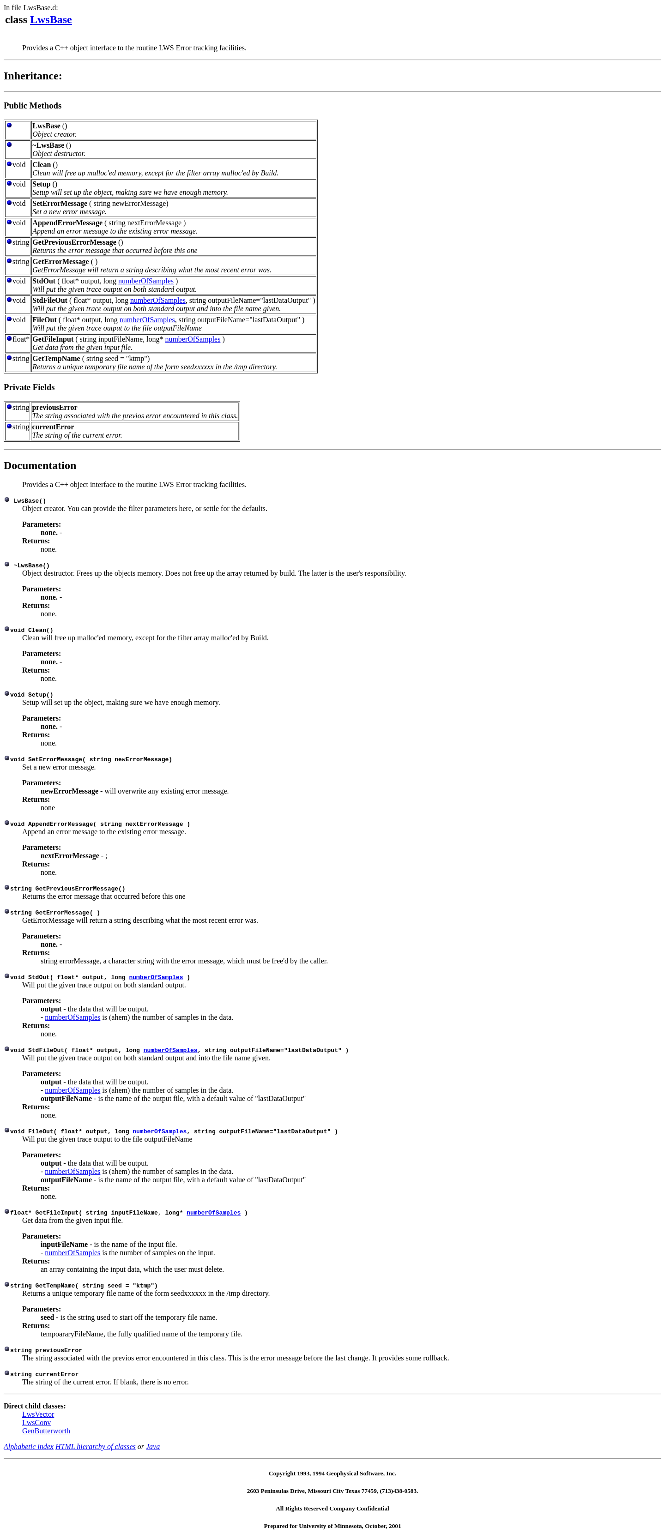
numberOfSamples (146, 281)
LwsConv (36, 1422)
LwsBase (51, 19)
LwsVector (38, 1414)
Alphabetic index (29, 1446)
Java (153, 1446)
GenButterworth (46, 1431)
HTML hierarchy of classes (95, 1446)
